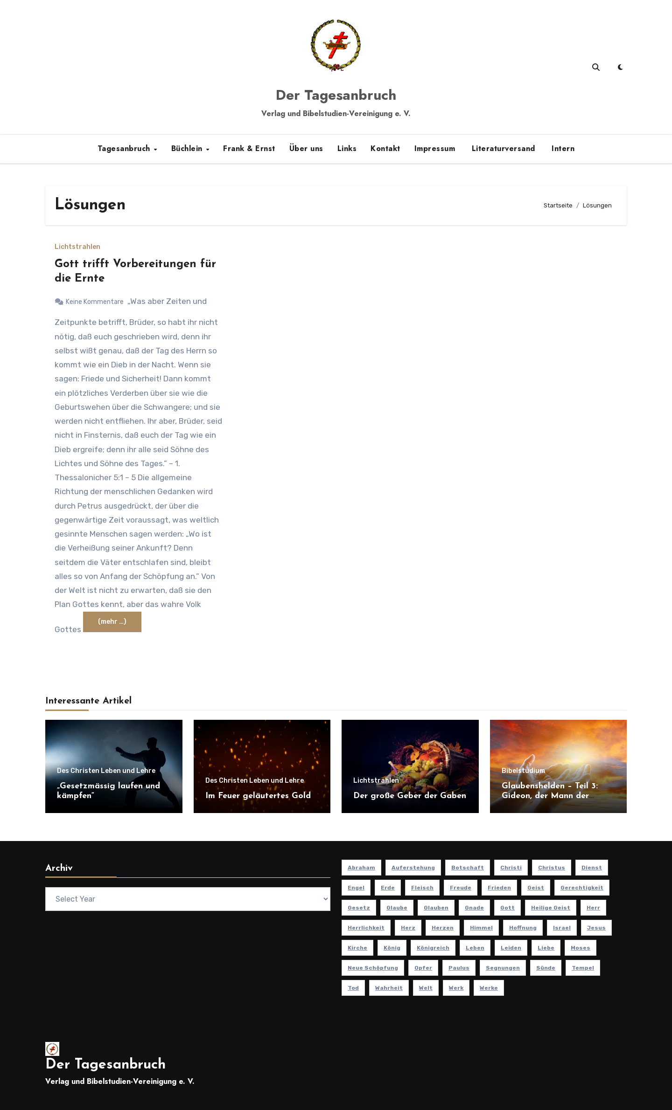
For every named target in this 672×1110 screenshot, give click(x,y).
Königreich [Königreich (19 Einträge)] (433, 948)
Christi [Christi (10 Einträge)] (511, 867)
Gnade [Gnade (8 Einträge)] (474, 907)
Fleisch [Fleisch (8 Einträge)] (422, 887)
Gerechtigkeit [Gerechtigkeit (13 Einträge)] (581, 887)
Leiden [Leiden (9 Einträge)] (511, 948)
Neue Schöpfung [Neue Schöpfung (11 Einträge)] (373, 968)
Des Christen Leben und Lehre (106, 771)
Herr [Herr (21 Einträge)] (593, 907)
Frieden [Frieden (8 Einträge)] (499, 887)
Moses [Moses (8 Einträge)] (580, 948)
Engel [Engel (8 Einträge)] (356, 887)
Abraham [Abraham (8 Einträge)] (361, 867)
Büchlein (188, 148)
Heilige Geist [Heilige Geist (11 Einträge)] (550, 907)
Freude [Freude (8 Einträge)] (460, 887)
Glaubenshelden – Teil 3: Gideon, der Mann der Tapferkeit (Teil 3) (550, 796)
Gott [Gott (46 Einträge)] (507, 907)
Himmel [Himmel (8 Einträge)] (481, 927)
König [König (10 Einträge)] (392, 948)
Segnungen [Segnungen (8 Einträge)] (503, 968)
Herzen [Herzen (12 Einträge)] (443, 927)
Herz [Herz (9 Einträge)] (408, 927)
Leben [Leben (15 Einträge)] (475, 948)
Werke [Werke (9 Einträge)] (489, 988)
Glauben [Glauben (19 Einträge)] (436, 907)
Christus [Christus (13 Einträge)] (551, 867)
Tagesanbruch (125, 148)
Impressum (434, 148)
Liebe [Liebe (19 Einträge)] (546, 948)
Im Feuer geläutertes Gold (258, 796)
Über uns (306, 148)
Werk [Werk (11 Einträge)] (456, 988)
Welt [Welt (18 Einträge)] (426, 988)
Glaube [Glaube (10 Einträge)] (396, 907)
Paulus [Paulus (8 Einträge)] (458, 968)
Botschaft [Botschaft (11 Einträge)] (467, 867)
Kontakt (385, 148)
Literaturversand (502, 148)
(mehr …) (112, 622)
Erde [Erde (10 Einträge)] (388, 887)
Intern (562, 148)
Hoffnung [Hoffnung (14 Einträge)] (523, 927)
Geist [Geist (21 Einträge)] (535, 887)
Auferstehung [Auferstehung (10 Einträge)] (413, 867)
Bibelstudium (523, 771)
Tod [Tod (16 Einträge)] (353, 988)
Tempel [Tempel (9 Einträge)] (583, 968)
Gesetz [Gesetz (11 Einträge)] (359, 907)
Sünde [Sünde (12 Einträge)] (545, 968)
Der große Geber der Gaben (409, 796)
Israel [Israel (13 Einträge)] (562, 927)
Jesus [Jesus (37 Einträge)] (596, 927)
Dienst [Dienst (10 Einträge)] (591, 867)
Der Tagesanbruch (336, 95)
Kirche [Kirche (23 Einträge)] (357, 948)
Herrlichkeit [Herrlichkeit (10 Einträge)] (366, 927)
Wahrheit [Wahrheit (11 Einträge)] (389, 988)
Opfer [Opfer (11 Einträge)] (423, 968)
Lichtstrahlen (77, 247)
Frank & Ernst (249, 148)
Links (347, 148)
